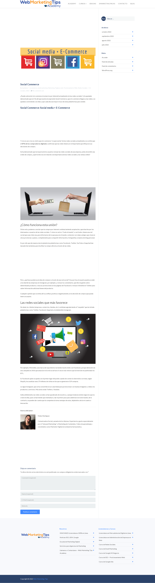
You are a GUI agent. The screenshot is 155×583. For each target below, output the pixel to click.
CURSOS (83, 3)
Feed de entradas (107, 62)
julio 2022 (105, 45)
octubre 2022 (106, 32)
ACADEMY (72, 3)
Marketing (51, 88)
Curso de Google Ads (106, 562)
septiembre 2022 (108, 36)
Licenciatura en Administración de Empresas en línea (115, 538)
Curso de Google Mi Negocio (109, 553)
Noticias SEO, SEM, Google (69, 537)
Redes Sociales (82, 88)
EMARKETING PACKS (107, 3)
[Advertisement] (58, 23)
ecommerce (33, 88)
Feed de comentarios (109, 66)
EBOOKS (93, 3)
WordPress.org (107, 70)
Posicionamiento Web (70, 88)
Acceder (105, 57)
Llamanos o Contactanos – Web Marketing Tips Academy (76, 551)
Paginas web (59, 88)
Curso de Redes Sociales (107, 544)
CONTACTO (122, 3)
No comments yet (38, 91)
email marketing (43, 88)
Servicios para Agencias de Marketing (73, 546)
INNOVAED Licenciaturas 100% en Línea (74, 533)
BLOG (132, 3)
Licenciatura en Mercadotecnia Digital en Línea (115, 533)
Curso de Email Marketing (108, 549)
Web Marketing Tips (40, 579)
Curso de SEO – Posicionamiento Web (112, 557)
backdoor (25, 88)
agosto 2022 (106, 40)
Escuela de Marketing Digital (70, 542)
